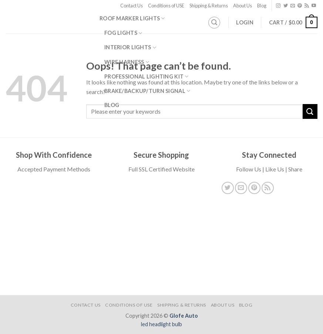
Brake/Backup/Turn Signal (147, 90)
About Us (242, 6)
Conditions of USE (166, 6)
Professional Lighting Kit (146, 76)
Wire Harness (126, 62)
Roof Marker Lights (132, 18)
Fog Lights (123, 33)
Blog (261, 6)
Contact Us (131, 6)
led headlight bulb (161, 324)
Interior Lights (130, 47)
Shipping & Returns (208, 6)
